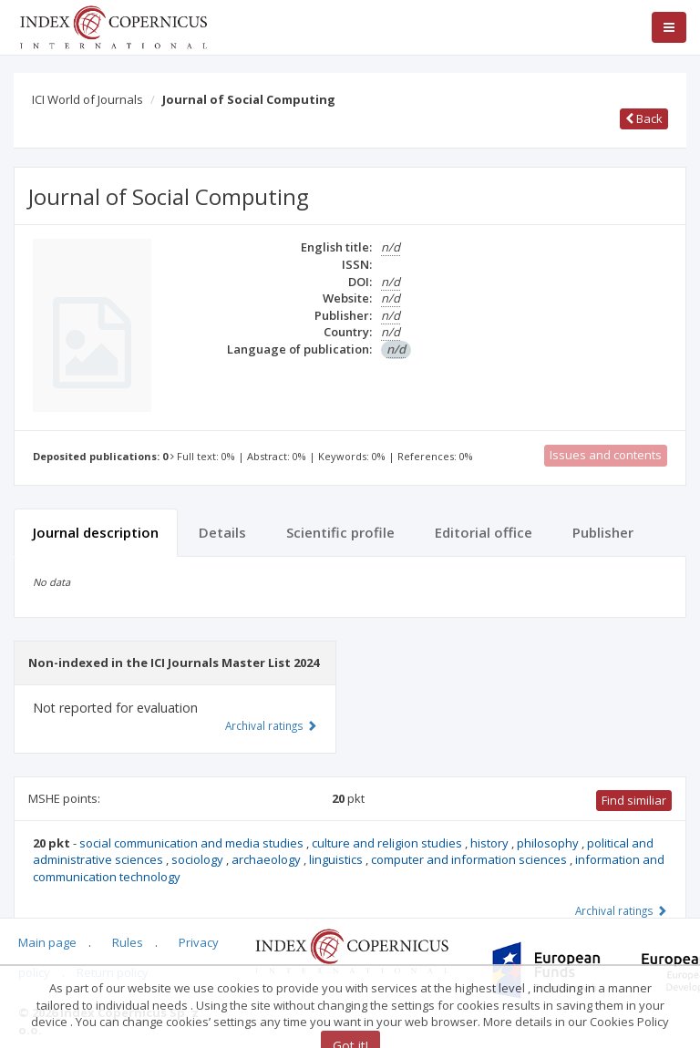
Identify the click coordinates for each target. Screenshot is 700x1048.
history (490, 843)
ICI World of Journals (87, 99)
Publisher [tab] (602, 532)
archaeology (268, 859)
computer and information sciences (470, 859)
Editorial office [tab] (483, 532)
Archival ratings (621, 910)
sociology (198, 859)
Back (644, 118)
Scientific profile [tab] (340, 532)
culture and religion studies (388, 843)
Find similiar (634, 800)
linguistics (337, 859)
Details (222, 532)
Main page (47, 942)
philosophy (549, 843)
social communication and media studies (192, 843)
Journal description (96, 532)
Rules (127, 942)
